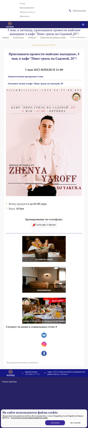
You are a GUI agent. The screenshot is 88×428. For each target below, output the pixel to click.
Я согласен (55, 423)
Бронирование (27, 7)
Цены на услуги (27, 12)
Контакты (24, 16)
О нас (22, 3)
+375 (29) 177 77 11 (32, 374)
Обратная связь (77, 10)
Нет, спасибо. (75, 423)
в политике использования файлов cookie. (29, 417)
